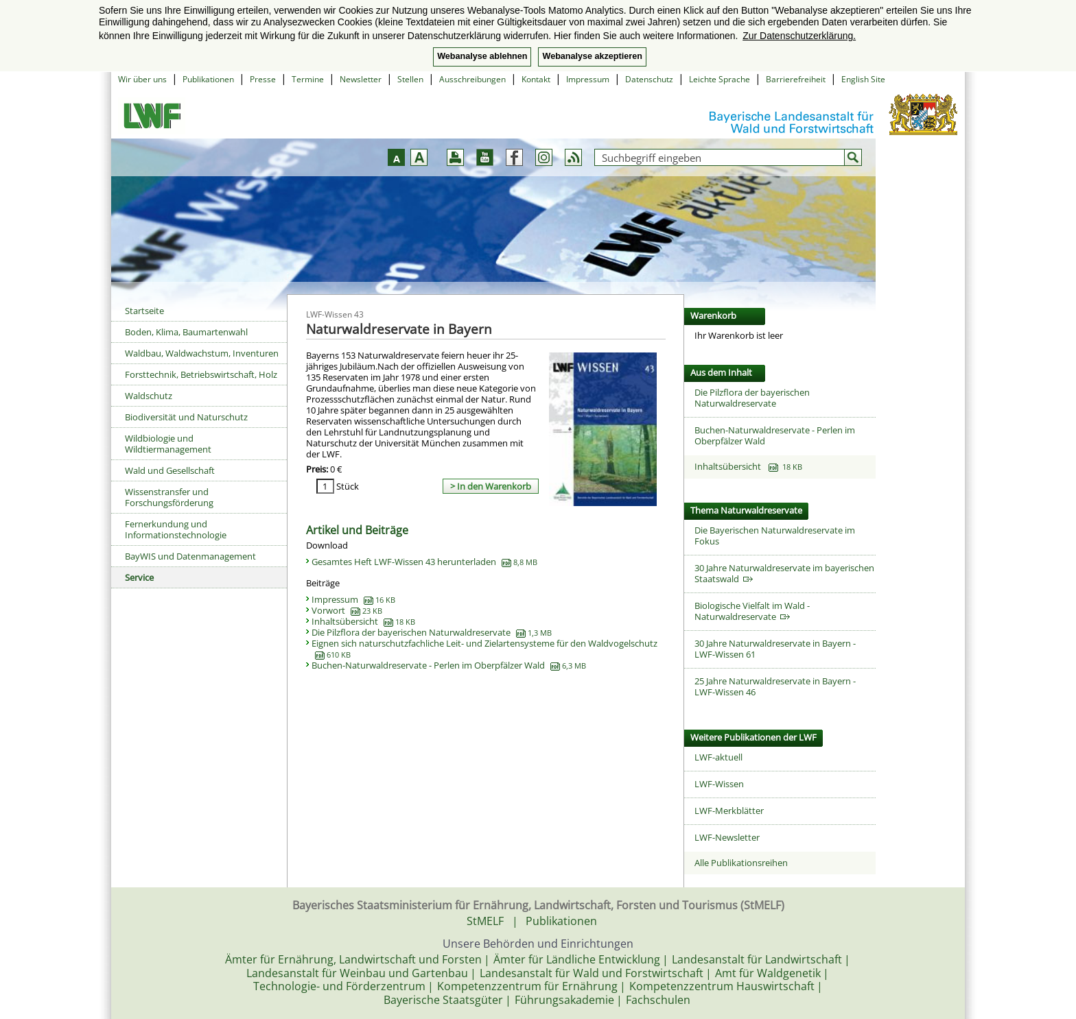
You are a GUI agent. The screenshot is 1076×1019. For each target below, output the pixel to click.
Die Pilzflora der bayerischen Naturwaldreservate (432, 632)
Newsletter (361, 79)
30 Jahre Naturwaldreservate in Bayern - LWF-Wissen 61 (775, 648)
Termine (308, 79)
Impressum (587, 79)
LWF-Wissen (719, 784)
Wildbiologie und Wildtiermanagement (168, 443)
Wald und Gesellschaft (170, 470)
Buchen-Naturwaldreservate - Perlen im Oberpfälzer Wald (449, 665)
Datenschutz (649, 79)
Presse (263, 79)
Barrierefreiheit (796, 79)
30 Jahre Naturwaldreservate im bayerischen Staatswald (784, 573)
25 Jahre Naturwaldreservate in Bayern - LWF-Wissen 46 (775, 686)
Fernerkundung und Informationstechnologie (175, 529)
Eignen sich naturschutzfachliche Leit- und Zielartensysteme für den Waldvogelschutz (484, 648)
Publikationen (208, 79)
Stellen (410, 79)
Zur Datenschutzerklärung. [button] (799, 35)
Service (139, 577)
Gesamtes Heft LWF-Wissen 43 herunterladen (424, 561)
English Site (863, 79)
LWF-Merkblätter (729, 810)
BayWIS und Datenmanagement (190, 556)
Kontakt (536, 79)
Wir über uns (142, 79)
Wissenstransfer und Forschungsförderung (169, 497)
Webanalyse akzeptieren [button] (592, 56)
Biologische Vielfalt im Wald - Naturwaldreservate (752, 611)
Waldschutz (148, 395)
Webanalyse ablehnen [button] (482, 56)
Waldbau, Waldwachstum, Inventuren (202, 353)
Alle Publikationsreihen (741, 862)
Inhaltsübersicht (363, 621)
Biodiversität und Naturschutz (186, 417)
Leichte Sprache (719, 79)
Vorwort (347, 610)
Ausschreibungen (472, 79)
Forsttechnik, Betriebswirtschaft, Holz (201, 374)
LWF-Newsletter (727, 837)
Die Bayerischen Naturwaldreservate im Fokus (774, 535)
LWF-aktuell (718, 757)
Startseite (144, 310)
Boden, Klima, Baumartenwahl (186, 332)
